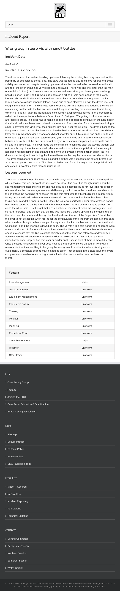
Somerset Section (17, 560)
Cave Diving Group (18, 382)
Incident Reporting (17, 501)
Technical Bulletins (17, 515)
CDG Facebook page (19, 463)
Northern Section (16, 553)
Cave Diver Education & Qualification (28, 404)
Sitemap (12, 434)
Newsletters (14, 494)
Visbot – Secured (17, 486)
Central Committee (18, 538)
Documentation (15, 441)
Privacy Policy (15, 456)
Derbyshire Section (18, 546)
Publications (14, 508)
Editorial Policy (15, 449)
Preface (11, 389)
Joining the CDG (16, 397)
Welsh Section (15, 567)
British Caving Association (21, 411)
